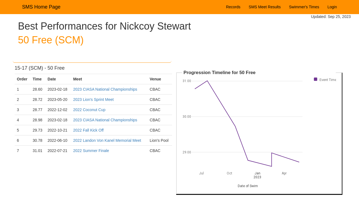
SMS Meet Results (265, 7)
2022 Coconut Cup (89, 110)
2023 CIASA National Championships (105, 89)
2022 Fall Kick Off (88, 130)
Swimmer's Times (304, 7)
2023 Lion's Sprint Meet (93, 99)
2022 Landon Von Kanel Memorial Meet (107, 140)
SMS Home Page (41, 7)
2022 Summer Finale (91, 150)
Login (332, 7)
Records (233, 7)
